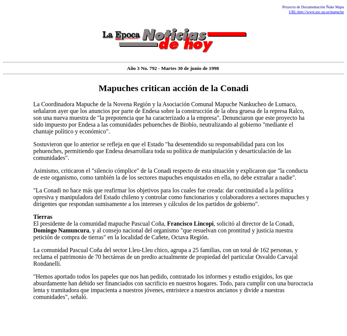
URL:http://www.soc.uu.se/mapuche (316, 12)
